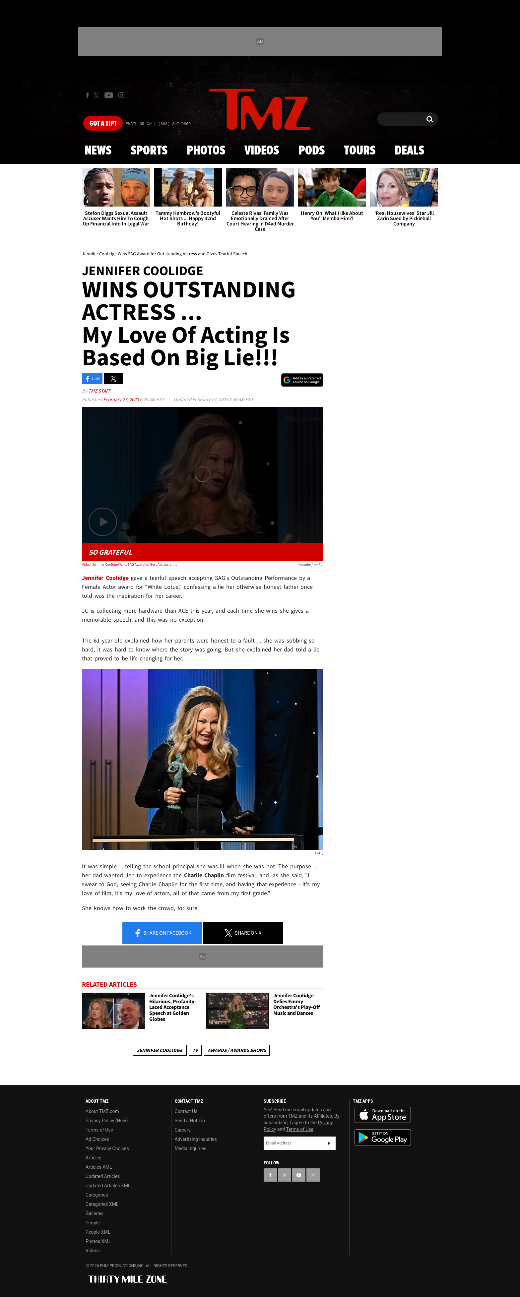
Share (162, 933)
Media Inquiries (190, 1148)
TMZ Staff (99, 391)
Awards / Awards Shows (237, 1050)
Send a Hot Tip (190, 1120)
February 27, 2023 (121, 399)
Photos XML (98, 1241)
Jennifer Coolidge (159, 1050)
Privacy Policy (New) (107, 1120)
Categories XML (102, 1204)
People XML (98, 1232)
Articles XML (99, 1167)
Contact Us (186, 1111)
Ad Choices (97, 1139)
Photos (206, 151)
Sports (149, 151)
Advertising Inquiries (196, 1139)
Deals (409, 151)
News (98, 151)
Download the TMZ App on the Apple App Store (383, 1115)
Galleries (94, 1213)
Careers (183, 1130)
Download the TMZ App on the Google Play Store (383, 1137)
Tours (359, 151)
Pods (311, 151)
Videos (261, 151)
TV (195, 1050)
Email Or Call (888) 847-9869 (158, 124)
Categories (97, 1195)
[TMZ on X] (97, 95)
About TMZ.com (102, 1111)
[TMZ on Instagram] (121, 95)
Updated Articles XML (108, 1185)
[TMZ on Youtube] (109, 95)
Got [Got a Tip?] (103, 123)
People (93, 1222)
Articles (93, 1157)
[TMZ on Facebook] (87, 95)
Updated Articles (103, 1176)
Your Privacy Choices (107, 1148)
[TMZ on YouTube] (298, 1175)
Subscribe (329, 1143)
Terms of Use (99, 1130)
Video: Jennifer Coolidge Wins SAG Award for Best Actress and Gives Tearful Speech (130, 564)
